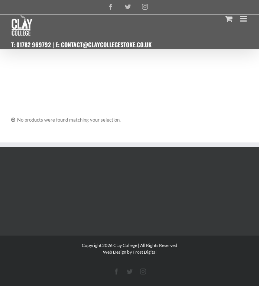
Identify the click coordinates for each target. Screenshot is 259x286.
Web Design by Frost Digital (129, 252)
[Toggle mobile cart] (229, 19)
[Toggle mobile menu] (244, 19)
